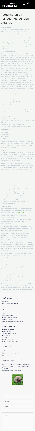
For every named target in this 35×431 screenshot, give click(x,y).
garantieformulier (19, 212)
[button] (23, 4)
